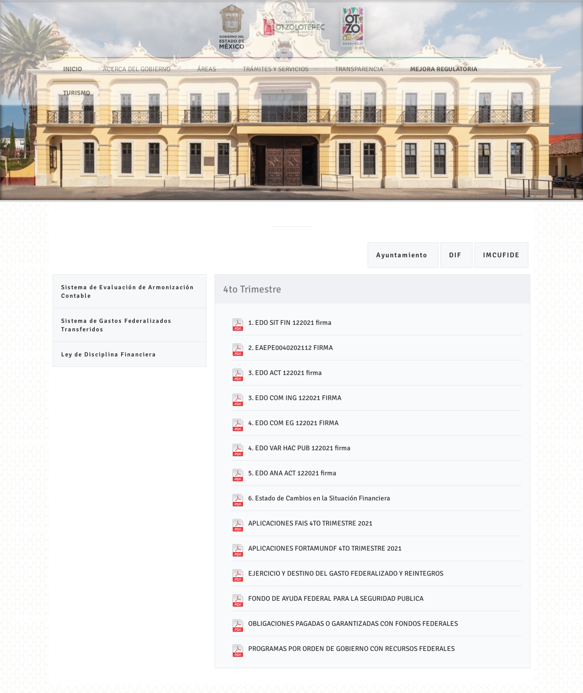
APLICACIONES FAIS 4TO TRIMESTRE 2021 (310, 523)
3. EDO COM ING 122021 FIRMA (294, 398)
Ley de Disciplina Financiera (108, 354)
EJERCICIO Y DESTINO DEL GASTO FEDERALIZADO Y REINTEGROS (345, 573)
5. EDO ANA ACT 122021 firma (292, 473)
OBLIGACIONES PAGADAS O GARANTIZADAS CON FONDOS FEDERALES (353, 623)
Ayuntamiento (403, 255)
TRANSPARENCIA (359, 66)
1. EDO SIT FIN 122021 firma (290, 322)
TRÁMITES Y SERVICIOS (276, 66)
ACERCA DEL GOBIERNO (136, 66)
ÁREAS (206, 66)
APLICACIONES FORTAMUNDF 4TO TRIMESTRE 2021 (325, 548)
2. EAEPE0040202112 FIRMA (290, 347)
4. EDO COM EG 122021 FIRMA (293, 423)
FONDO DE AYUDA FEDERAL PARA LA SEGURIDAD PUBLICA (335, 598)
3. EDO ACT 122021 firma (285, 373)
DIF (456, 255)
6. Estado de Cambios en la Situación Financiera (319, 498)
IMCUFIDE (501, 255)
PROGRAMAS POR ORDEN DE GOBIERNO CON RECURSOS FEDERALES (351, 648)
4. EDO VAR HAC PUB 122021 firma (299, 448)
